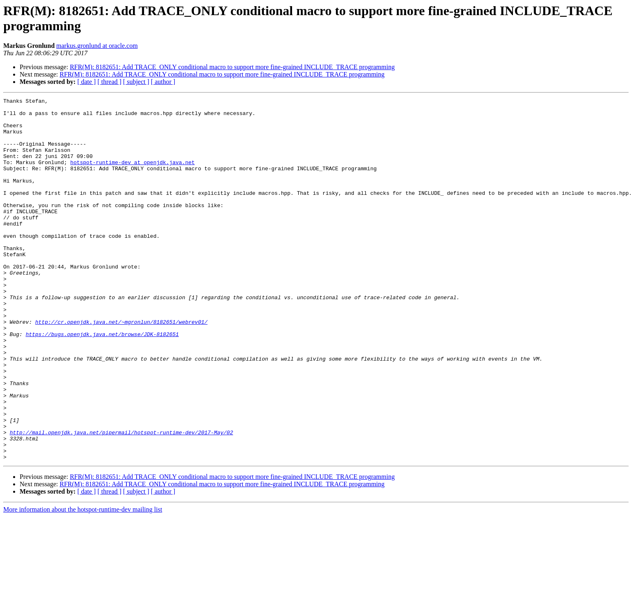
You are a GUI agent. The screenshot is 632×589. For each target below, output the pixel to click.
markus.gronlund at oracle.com (97, 45)
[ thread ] (109, 81)
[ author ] (163, 81)
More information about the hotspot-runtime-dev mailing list (82, 581)
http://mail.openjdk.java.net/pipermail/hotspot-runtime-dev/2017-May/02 (121, 499)
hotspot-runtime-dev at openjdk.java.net (132, 175)
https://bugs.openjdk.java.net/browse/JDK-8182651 (102, 382)
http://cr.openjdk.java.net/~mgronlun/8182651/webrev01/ (121, 367)
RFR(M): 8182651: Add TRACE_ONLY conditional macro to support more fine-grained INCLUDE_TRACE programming (232, 66)
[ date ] (86, 81)
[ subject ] (136, 81)
